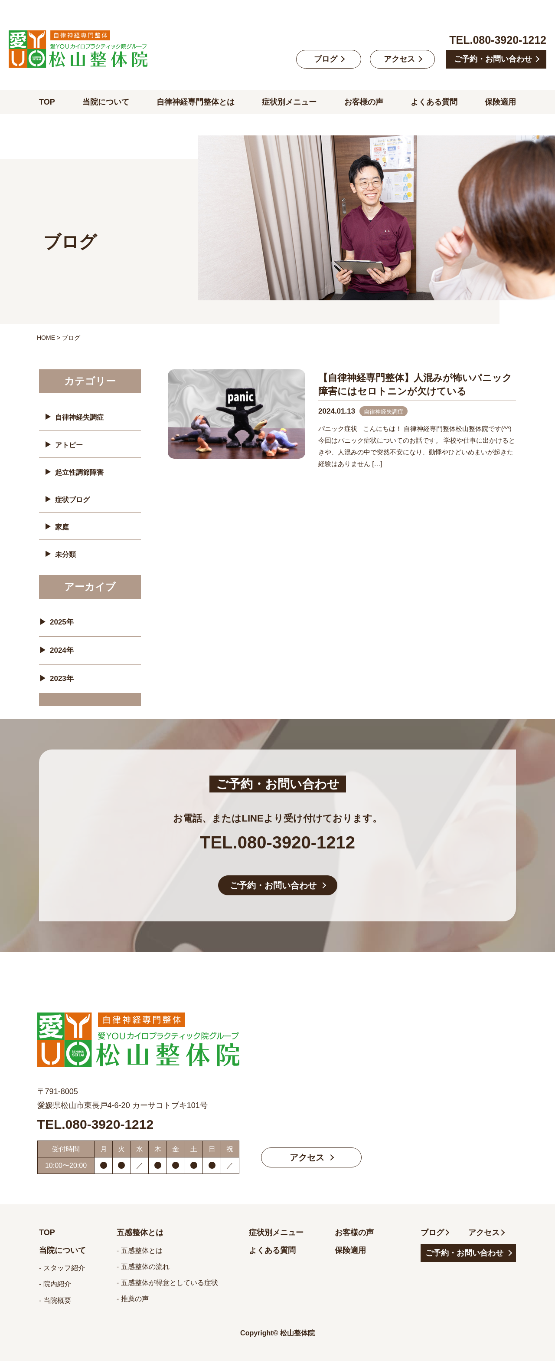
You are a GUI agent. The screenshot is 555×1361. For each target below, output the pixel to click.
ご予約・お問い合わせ (493, 59)
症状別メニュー (289, 102)
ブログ (325, 59)
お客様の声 (363, 102)
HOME (46, 337)
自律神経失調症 (79, 417)
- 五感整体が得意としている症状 (167, 1282)
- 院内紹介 (55, 1284)
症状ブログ (72, 499)
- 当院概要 (55, 1300)
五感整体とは (140, 1232)
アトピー (69, 445)
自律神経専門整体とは (196, 102)
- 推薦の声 (133, 1298)
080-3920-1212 (509, 40)
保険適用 (500, 102)
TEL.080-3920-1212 (277, 842)
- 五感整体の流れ (143, 1266)
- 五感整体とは (140, 1250)
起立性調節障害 (79, 472)
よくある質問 (434, 102)
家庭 (62, 527)
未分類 (65, 554)
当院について (105, 102)
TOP (47, 102)
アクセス (399, 59)
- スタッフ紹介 (62, 1268)
